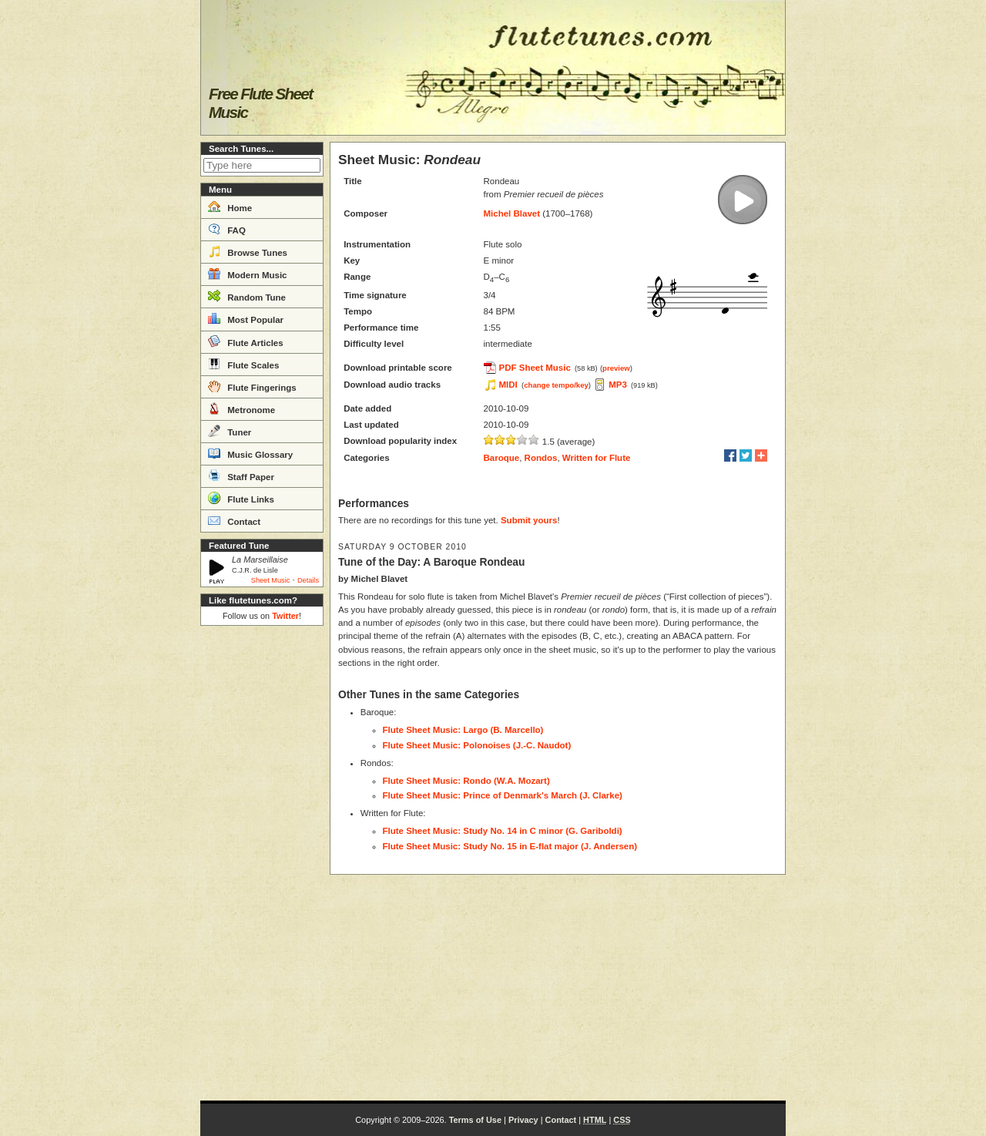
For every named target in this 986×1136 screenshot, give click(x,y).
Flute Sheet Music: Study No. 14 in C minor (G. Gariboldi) (502, 830)
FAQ (227, 229)
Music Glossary (250, 453)
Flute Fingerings (252, 386)
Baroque (502, 457)
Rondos (541, 457)
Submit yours (529, 520)
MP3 (618, 384)
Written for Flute (596, 457)
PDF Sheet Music (535, 367)
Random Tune (247, 296)
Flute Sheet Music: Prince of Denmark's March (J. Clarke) (502, 795)
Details (308, 580)
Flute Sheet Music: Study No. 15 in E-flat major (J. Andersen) (510, 846)
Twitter (285, 615)
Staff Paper (241, 475)
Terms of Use (475, 1119)
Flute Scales (243, 364)
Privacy (523, 1119)
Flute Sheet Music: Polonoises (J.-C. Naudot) (477, 745)
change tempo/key (556, 385)
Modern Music (247, 273)
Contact (234, 520)
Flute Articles (245, 341)
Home (230, 206)
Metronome (241, 408)
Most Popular (245, 318)
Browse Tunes (247, 251)
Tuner (229, 431)
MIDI (508, 384)
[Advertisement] (262, 863)
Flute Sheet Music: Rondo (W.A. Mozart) (466, 780)
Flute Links (241, 498)
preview (616, 368)
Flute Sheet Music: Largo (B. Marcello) (463, 729)
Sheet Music (270, 580)
